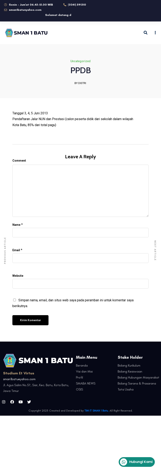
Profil (79, 377)
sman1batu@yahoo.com (19, 379)
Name (16, 224)
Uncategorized (80, 61)
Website (17, 275)
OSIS (79, 389)
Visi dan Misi (84, 371)
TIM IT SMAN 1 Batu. (96, 410)
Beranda (82, 365)
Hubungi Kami (136, 462)
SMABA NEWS (85, 383)
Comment (19, 160)
